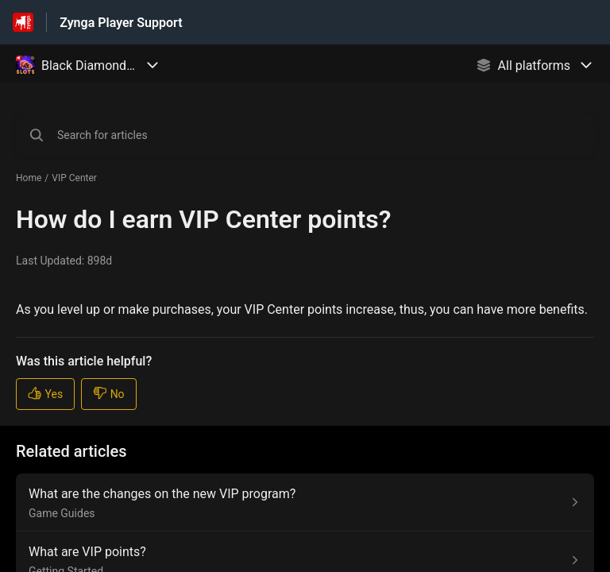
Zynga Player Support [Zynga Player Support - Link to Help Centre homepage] (121, 22)
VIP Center (74, 178)
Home (28, 178)
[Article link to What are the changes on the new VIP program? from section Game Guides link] (305, 502)
